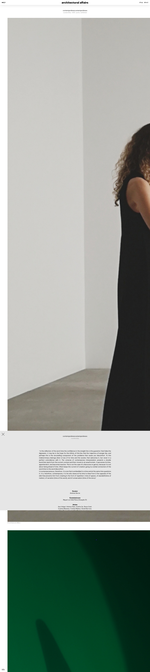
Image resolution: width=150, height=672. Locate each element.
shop (141, 2)
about (146, 2)
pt (5, 2)
